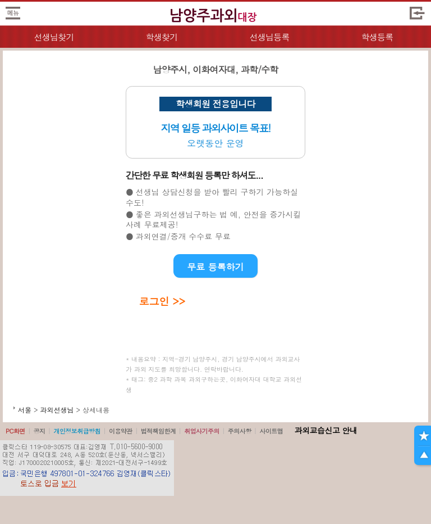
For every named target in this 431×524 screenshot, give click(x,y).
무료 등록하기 (215, 266)
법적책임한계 (158, 431)
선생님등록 (269, 37)
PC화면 (15, 431)
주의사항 (239, 431)
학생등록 (377, 37)
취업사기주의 (201, 431)
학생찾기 (162, 37)
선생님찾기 (54, 37)
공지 (39, 431)
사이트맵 (271, 431)
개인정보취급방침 (76, 431)
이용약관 (120, 431)
